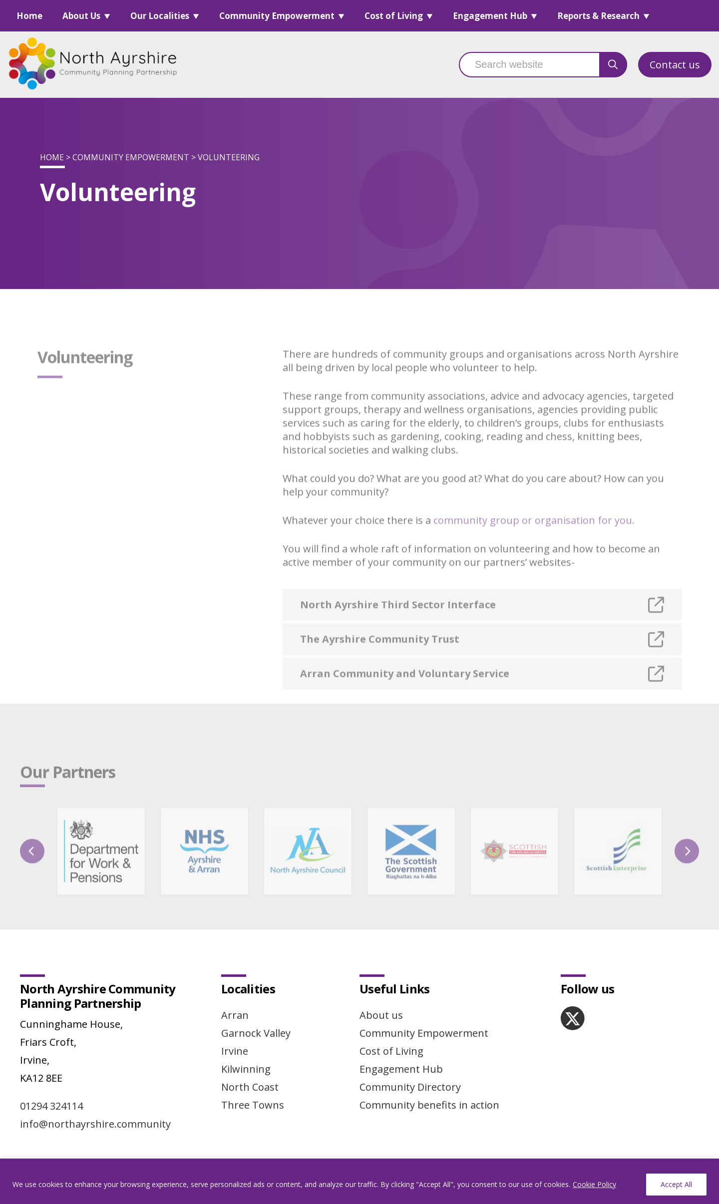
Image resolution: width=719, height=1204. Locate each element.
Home (29, 15)
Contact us (675, 64)
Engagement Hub (490, 15)
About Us (81, 15)
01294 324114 (51, 1106)
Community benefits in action (429, 1105)
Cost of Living (393, 15)
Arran (235, 1015)
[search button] (613, 64)
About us (381, 1015)
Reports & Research (598, 15)
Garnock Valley (256, 1033)
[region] (359, 1181)
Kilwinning (246, 1069)
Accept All (676, 1184)
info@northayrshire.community (95, 1124)
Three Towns (252, 1105)
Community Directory (410, 1087)
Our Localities (159, 15)
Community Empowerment (277, 15)
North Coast (250, 1087)
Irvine (234, 1051)
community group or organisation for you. (534, 534)
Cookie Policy (594, 1184)
